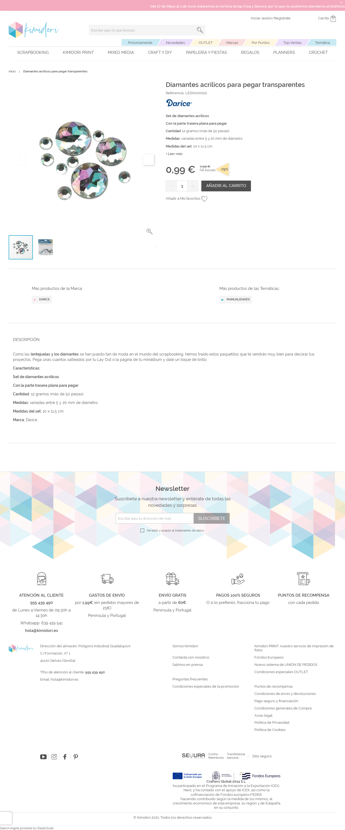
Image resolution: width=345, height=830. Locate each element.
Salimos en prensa (187, 665)
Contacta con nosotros (190, 657)
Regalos (250, 52)
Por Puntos (261, 43)
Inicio (12, 71)
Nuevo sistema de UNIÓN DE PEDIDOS (285, 665)
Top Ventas (292, 43)
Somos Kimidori (185, 646)
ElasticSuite (45, 828)
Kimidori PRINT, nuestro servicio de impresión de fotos (294, 648)
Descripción (26, 339)
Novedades (175, 43)
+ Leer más (174, 154)
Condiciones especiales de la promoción (206, 686)
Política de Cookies (269, 730)
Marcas (232, 43)
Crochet (318, 52)
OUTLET (206, 43)
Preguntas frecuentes (190, 679)
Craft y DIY (160, 52)
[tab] (171, 339)
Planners (284, 52)
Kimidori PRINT (78, 52)
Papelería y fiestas (206, 52)
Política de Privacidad (271, 723)
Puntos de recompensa (273, 686)
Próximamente (140, 43)
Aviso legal (263, 716)
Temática (322, 43)
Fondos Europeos (269, 657)
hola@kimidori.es (64, 679)
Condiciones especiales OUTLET (281, 672)
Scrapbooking (33, 52)
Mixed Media (121, 52)
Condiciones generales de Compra (283, 708)
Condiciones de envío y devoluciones (285, 694)
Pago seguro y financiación (276, 701)
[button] (149, 231)
